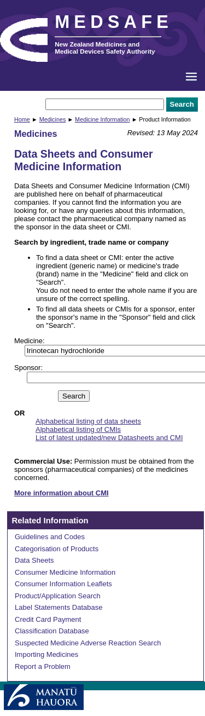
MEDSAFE (114, 22)
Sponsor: (28, 367)
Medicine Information (102, 119)
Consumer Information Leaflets (63, 584)
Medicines (52, 119)
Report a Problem (43, 666)
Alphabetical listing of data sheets (88, 421)
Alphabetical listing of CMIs (78, 429)
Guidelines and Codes (50, 537)
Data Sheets (34, 560)
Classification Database (52, 631)
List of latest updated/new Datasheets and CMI (109, 438)
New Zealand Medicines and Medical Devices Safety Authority (105, 48)
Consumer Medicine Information (65, 572)
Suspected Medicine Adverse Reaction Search (88, 643)
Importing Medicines (46, 654)
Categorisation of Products (56, 549)
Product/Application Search (58, 596)
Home (22, 119)
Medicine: (29, 341)
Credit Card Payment (48, 619)
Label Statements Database (58, 607)
